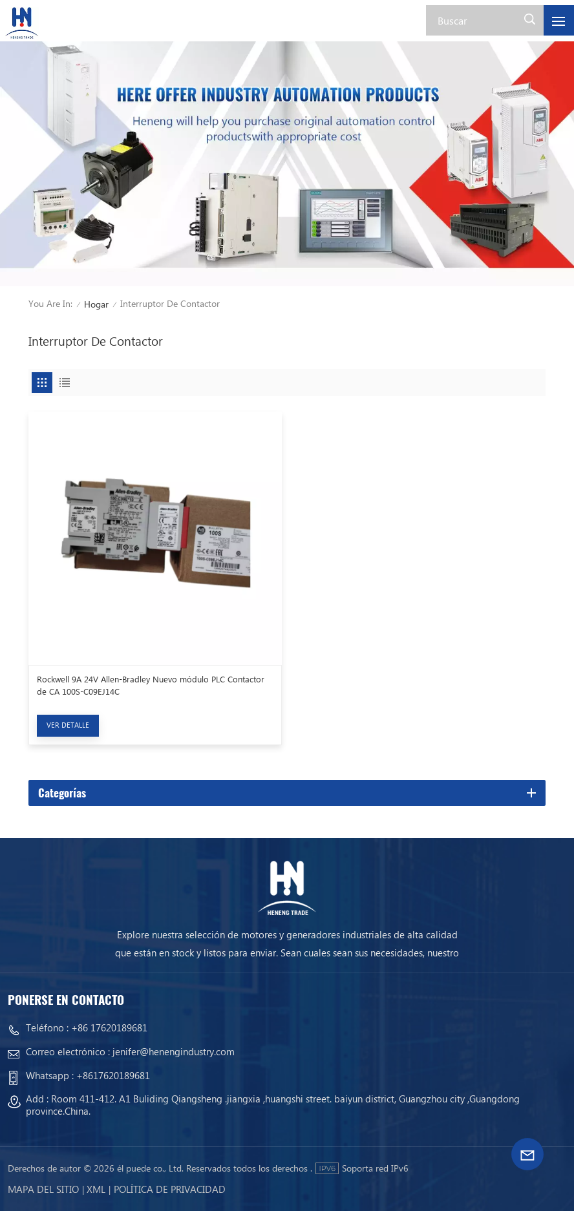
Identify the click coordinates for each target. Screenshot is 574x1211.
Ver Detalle (68, 725)
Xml (96, 1189)
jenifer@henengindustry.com (173, 1051)
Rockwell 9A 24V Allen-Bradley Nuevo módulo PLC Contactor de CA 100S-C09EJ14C (150, 685)
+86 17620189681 (109, 1027)
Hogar (96, 304)
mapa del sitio (43, 1189)
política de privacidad (170, 1189)
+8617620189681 (113, 1075)
